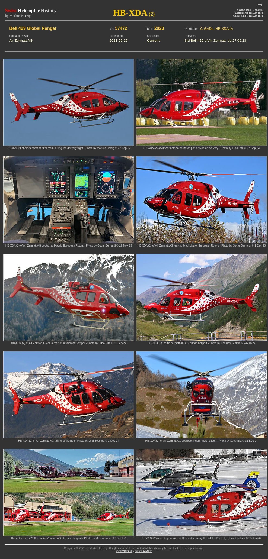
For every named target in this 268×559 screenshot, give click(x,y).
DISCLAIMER (143, 551)
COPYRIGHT (124, 551)
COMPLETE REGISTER (248, 15)
